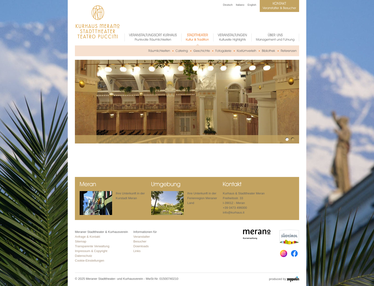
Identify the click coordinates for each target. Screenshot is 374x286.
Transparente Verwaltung (92, 246)
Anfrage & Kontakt (87, 236)
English (252, 4)
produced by (284, 279)
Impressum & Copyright (91, 251)
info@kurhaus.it (233, 212)
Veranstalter (141, 236)
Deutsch (228, 4)
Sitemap (80, 241)
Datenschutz (83, 256)
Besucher (139, 241)
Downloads (141, 246)
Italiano (240, 4)
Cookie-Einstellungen (89, 260)
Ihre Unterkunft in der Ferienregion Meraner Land (202, 198)
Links (136, 251)
